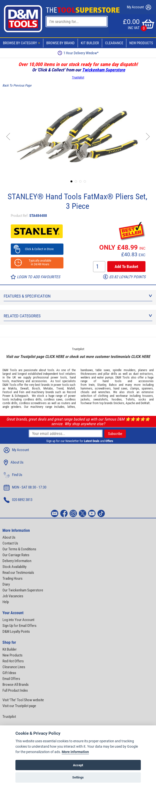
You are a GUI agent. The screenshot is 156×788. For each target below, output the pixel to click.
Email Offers (11, 679)
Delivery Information (16, 561)
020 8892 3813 (18, 500)
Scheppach (21, 396)
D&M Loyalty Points (16, 631)
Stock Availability (14, 567)
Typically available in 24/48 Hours (37, 262)
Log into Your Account (18, 620)
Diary (6, 584)
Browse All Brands (15, 684)
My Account (139, 7)
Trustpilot (78, 77)
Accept (78, 765)
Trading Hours (12, 578)
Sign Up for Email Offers (19, 625)
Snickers (118, 403)
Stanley (101, 385)
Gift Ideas (9, 673)
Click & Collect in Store (37, 249)
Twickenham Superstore (103, 69)
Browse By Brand (60, 43)
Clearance (114, 43)
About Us (14, 463)
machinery (17, 381)
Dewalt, (24, 388)
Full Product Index (15, 690)
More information (75, 752)
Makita (12, 388)
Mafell (71, 388)
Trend (59, 388)
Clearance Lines (13, 667)
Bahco (113, 385)
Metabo (48, 388)
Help (5, 602)
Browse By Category (22, 43)
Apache (130, 403)
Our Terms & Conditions (19, 549)
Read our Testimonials (18, 572)
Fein (21, 392)
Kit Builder (90, 43)
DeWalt (145, 403)
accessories (39, 381)
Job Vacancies (12, 596)
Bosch (36, 388)
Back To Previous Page (16, 85)
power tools (59, 377)
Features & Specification (78, 296)
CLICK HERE (54, 356)
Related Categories (78, 315)
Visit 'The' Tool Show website (23, 700)
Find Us (13, 475)
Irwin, (92, 385)
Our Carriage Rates (15, 555)
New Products (141, 43)
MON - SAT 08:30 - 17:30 (25, 487)
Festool (7, 392)
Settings (78, 777)
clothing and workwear (113, 396)
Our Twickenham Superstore (22, 590)
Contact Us (10, 543)
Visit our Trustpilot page (19, 706)
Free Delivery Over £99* (78, 52)
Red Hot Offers (13, 661)
